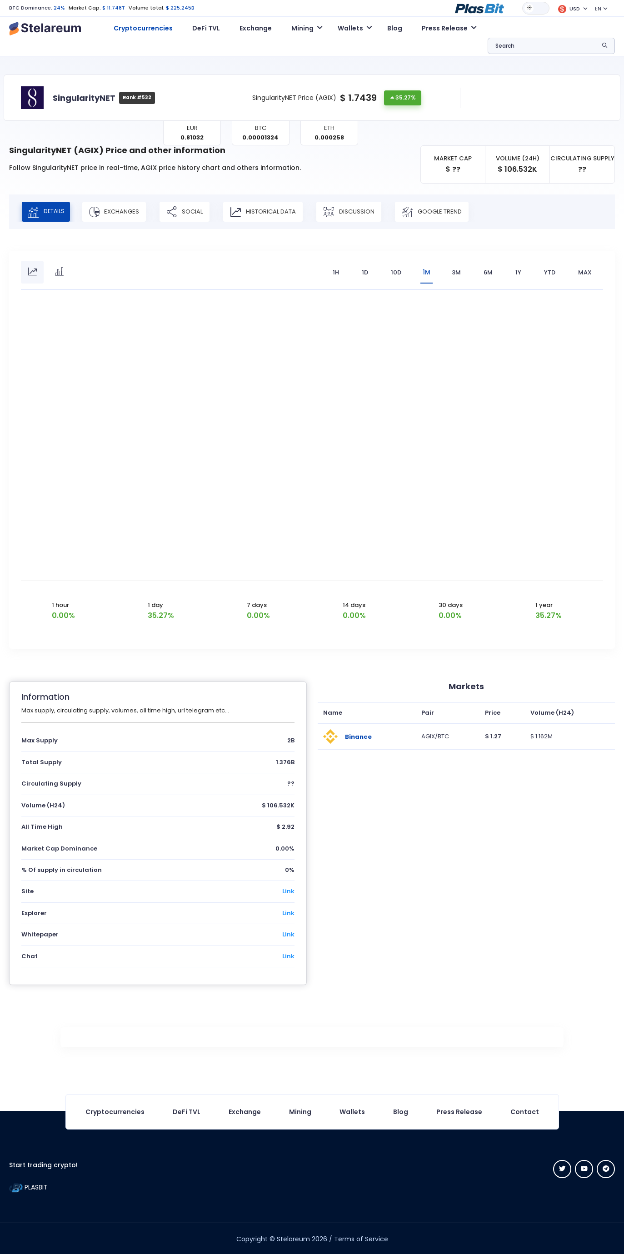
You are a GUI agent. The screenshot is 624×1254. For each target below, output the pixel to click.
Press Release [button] (445, 28)
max (585, 272)
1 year (544, 604)
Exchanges (120, 211)
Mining (300, 1110)
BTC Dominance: (30, 7)
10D (393, 272)
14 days (354, 604)
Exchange (256, 28)
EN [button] (598, 8)
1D (362, 272)
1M (425, 272)
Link (288, 890)
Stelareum (293, 1238)
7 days (257, 604)
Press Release (459, 1110)
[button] (479, 7)
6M (488, 272)
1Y (518, 272)
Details (49, 211)
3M (456, 272)
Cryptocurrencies (143, 28)
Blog (394, 28)
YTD (549, 272)
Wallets (352, 1110)
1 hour (60, 604)
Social (190, 211)
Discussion (354, 211)
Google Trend (438, 211)
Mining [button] (302, 28)
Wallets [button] (350, 28)
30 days (451, 604)
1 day (155, 604)
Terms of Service (361, 1238)
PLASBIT (28, 1186)
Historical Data (269, 211)
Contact (524, 1110)
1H (333, 272)
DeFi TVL (206, 28)
